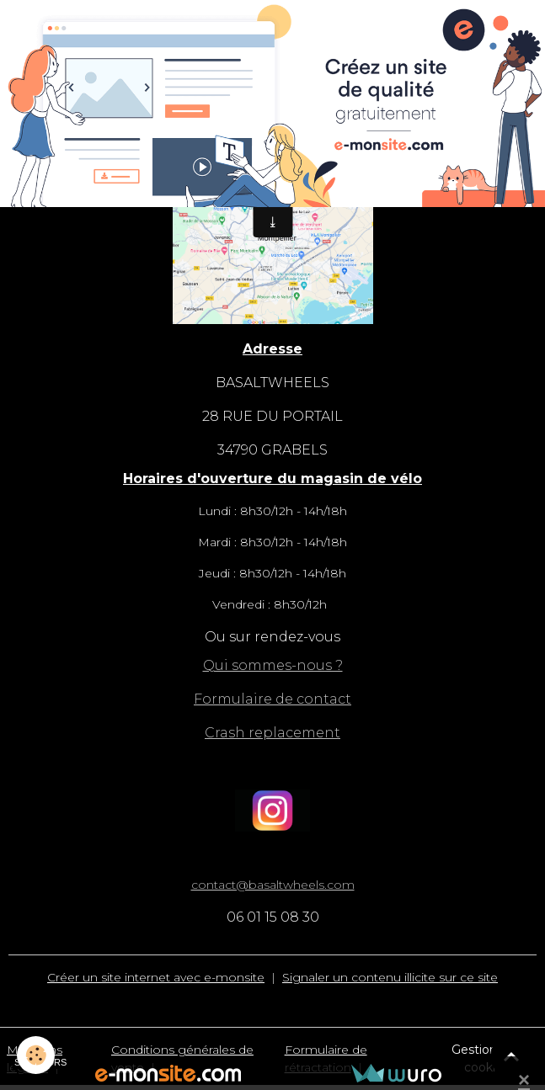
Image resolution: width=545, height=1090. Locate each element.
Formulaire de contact (272, 699)
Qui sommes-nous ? (273, 665)
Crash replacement (272, 733)
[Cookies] (36, 1055)
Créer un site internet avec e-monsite (155, 977)
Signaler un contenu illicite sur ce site (390, 977)
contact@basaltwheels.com (273, 884)
